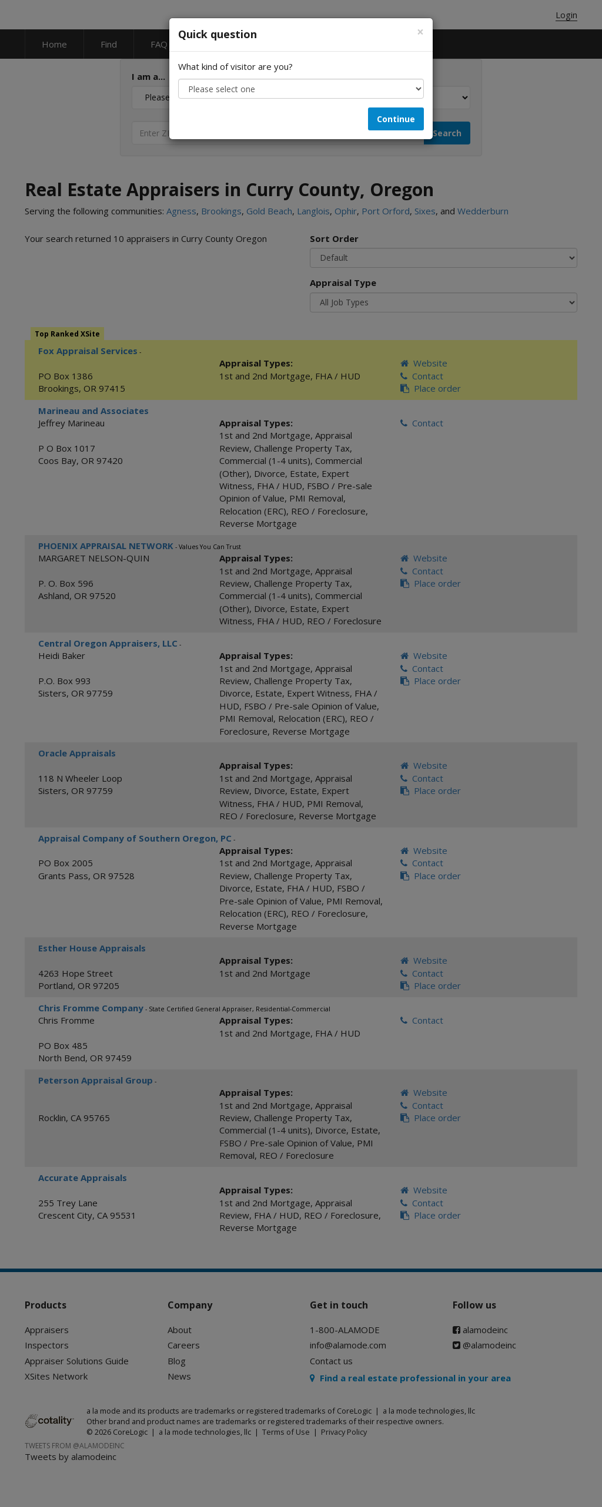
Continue (396, 119)
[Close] (420, 32)
